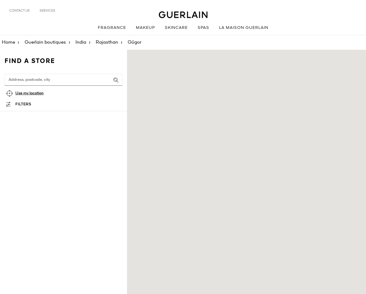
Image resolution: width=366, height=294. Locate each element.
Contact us (19, 10)
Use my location (29, 93)
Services (47, 10)
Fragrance (112, 28)
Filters (23, 104)
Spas (203, 28)
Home (8, 42)
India (80, 42)
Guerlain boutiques (45, 42)
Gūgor (134, 42)
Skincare (176, 28)
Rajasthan (107, 42)
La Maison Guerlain (243, 28)
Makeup (145, 28)
